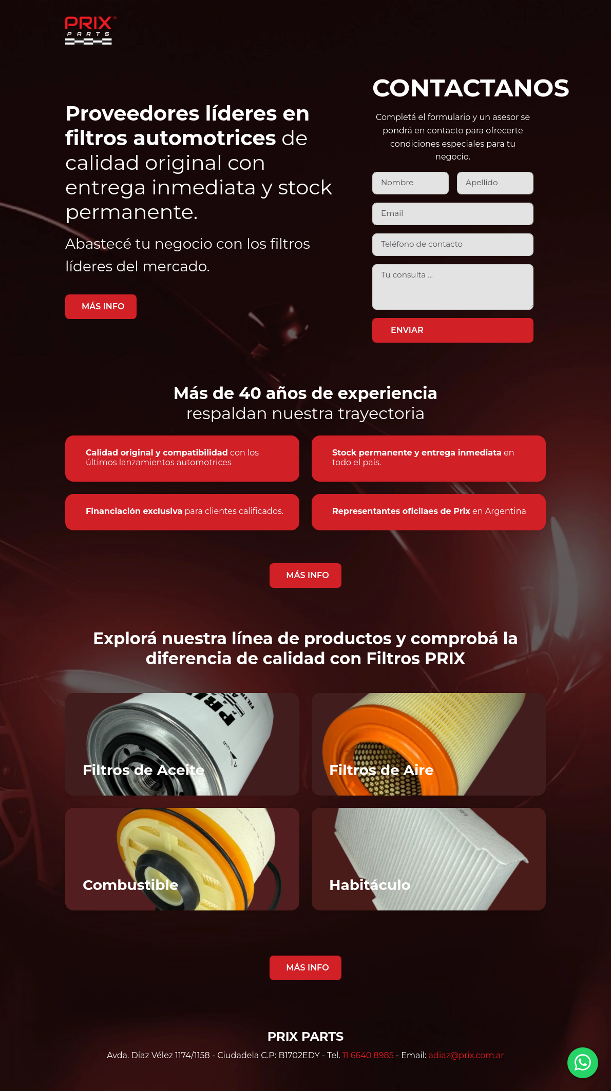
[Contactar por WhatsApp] (582, 1062)
